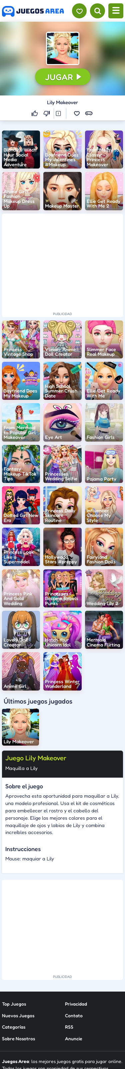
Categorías (13, 1027)
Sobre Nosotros (18, 1038)
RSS (69, 1027)
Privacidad (76, 1004)
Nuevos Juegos (18, 1015)
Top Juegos (14, 1004)
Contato (74, 1015)
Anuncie (73, 1038)
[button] (62, 48)
